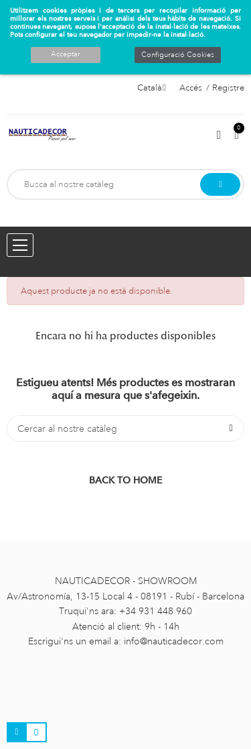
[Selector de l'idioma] (151, 87)
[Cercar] (125, 428)
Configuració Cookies (177, 55)
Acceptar (65, 54)
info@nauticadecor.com (174, 641)
